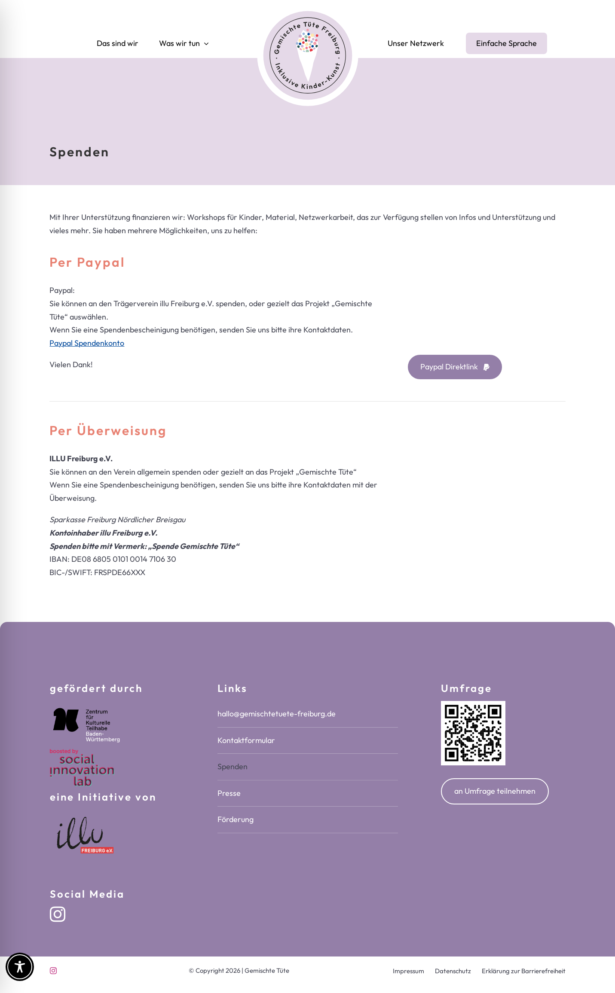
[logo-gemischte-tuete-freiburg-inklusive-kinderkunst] (307, 7)
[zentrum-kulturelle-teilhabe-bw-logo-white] (86, 705)
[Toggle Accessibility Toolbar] (19, 966)
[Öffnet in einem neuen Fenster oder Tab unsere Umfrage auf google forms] (495, 791)
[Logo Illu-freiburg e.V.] (86, 813)
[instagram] (57, 914)
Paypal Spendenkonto (86, 343)
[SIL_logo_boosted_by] (82, 753)
